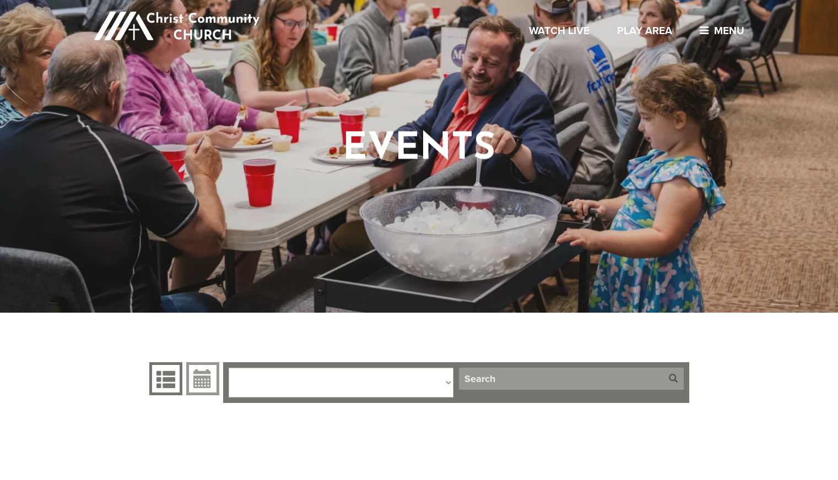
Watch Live (559, 31)
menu (719, 31)
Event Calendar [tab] (201, 378)
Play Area (644, 31)
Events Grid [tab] (164, 378)
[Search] (561, 379)
